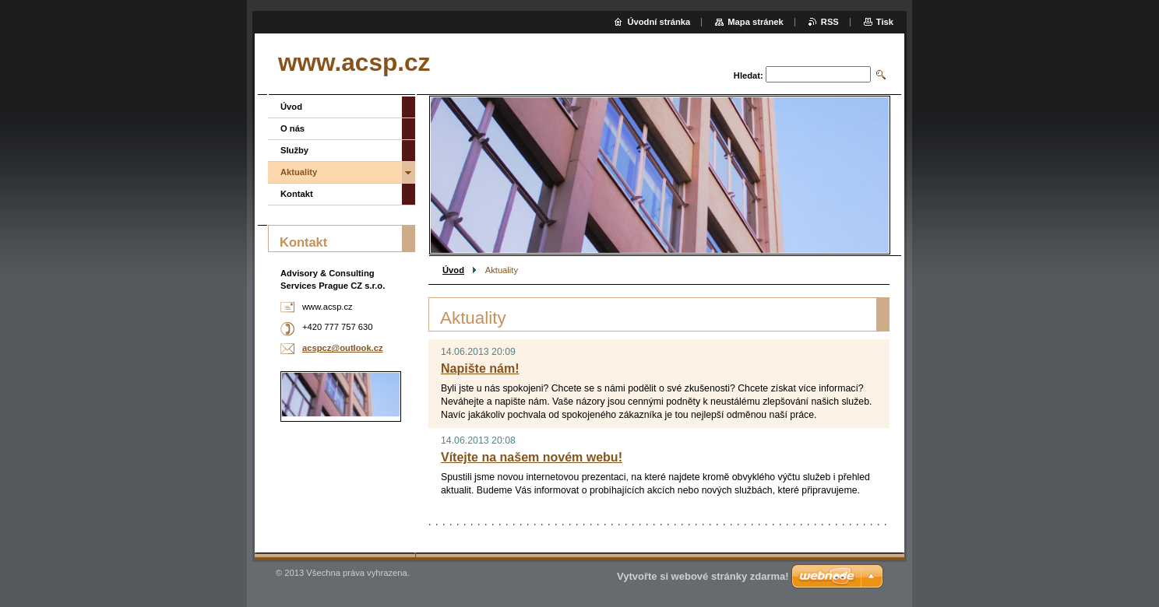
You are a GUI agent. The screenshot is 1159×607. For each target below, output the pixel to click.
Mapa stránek (755, 21)
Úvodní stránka (658, 21)
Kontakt (296, 193)
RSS (830, 21)
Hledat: (748, 75)
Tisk (884, 21)
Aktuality (298, 172)
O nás (292, 128)
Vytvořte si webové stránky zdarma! (703, 576)
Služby (294, 150)
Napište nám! (480, 368)
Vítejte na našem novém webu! (531, 457)
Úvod (453, 270)
